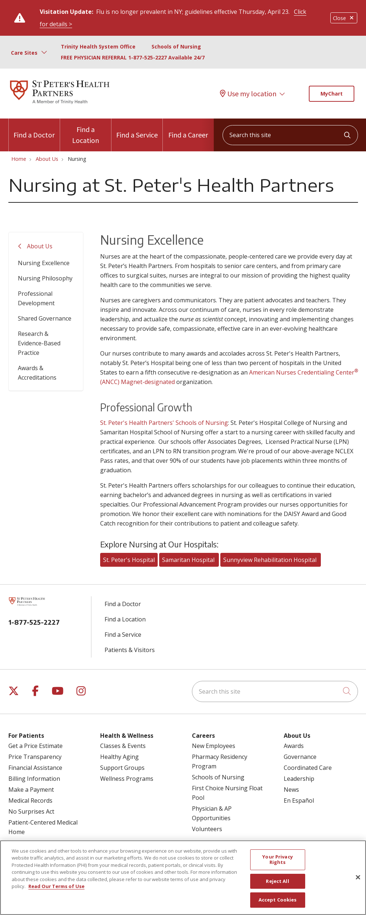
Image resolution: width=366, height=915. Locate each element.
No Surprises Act (31, 811)
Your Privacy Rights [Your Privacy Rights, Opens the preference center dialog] (277, 863)
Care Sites (24, 52)
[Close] (358, 881)
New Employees (213, 746)
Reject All (277, 885)
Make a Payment (31, 790)
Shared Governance (44, 318)
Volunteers (207, 829)
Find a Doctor (34, 129)
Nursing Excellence (44, 263)
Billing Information (34, 779)
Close (344, 18)
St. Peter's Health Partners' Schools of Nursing (164, 423)
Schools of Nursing (176, 46)
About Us (39, 246)
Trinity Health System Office (98, 46)
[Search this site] (290, 135)
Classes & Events (123, 746)
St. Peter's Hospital (129, 560)
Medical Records (30, 800)
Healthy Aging (119, 757)
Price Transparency (35, 757)
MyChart (331, 93)
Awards (294, 746)
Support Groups (122, 768)
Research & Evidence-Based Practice (39, 343)
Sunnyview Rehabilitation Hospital (270, 560)
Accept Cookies (278, 904)
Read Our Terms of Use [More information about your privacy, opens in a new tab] (56, 890)
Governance (300, 757)
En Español (299, 800)
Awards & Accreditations (37, 372)
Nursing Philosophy (45, 278)
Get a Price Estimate (35, 746)
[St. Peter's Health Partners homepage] (59, 105)
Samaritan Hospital (189, 560)
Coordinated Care (308, 768)
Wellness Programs (126, 779)
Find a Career (188, 129)
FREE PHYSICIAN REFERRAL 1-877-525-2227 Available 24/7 (133, 57)
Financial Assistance (35, 768)
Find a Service (137, 129)
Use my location (248, 93)
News (291, 790)
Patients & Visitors (130, 650)
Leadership (299, 779)
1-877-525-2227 (34, 622)
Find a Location (85, 132)
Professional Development (36, 298)
